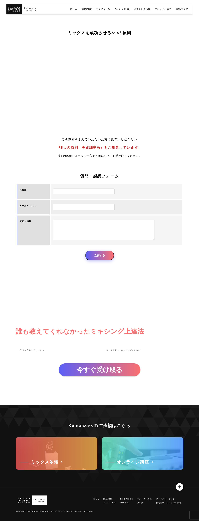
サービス (124, 503)
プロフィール (103, 9)
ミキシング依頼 (142, 9)
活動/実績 (87, 9)
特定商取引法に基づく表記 (168, 503)
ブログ (140, 503)
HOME (96, 499)
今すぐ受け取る (99, 369)
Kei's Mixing (122, 9)
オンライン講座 (163, 9)
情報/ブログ (182, 9)
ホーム (73, 9)
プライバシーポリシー (166, 499)
